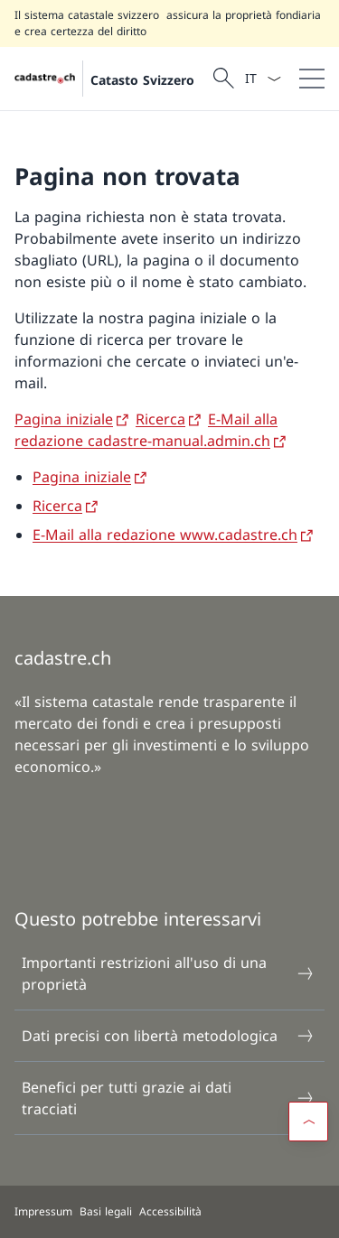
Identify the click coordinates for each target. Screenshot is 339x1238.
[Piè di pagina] (169, 1212)
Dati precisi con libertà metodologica (168, 1036)
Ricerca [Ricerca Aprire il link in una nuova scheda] (160, 419)
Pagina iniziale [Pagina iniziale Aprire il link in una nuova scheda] (63, 419)
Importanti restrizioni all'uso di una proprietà (168, 973)
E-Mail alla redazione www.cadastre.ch (165, 535)
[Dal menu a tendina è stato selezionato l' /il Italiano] (262, 78)
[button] (308, 1121)
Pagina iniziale (82, 477)
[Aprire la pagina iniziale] (104, 78)
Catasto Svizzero (142, 79)
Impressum (43, 1211)
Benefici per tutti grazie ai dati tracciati (168, 1098)
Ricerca (57, 506)
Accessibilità (170, 1211)
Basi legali (106, 1211)
